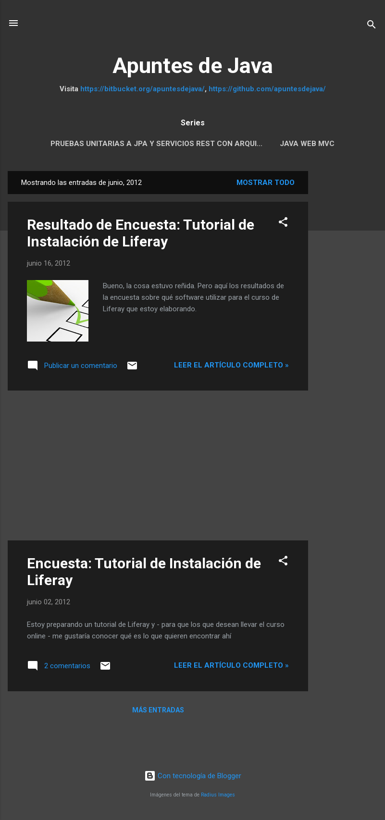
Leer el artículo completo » (231, 365)
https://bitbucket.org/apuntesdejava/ (142, 89)
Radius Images (218, 795)
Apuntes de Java (192, 65)
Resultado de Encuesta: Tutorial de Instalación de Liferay (140, 233)
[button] (283, 223)
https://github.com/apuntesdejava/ (267, 89)
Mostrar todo (265, 182)
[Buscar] (371, 26)
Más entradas (158, 710)
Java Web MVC (307, 143)
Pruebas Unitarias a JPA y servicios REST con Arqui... (156, 143)
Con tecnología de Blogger (192, 775)
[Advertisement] (346, 315)
